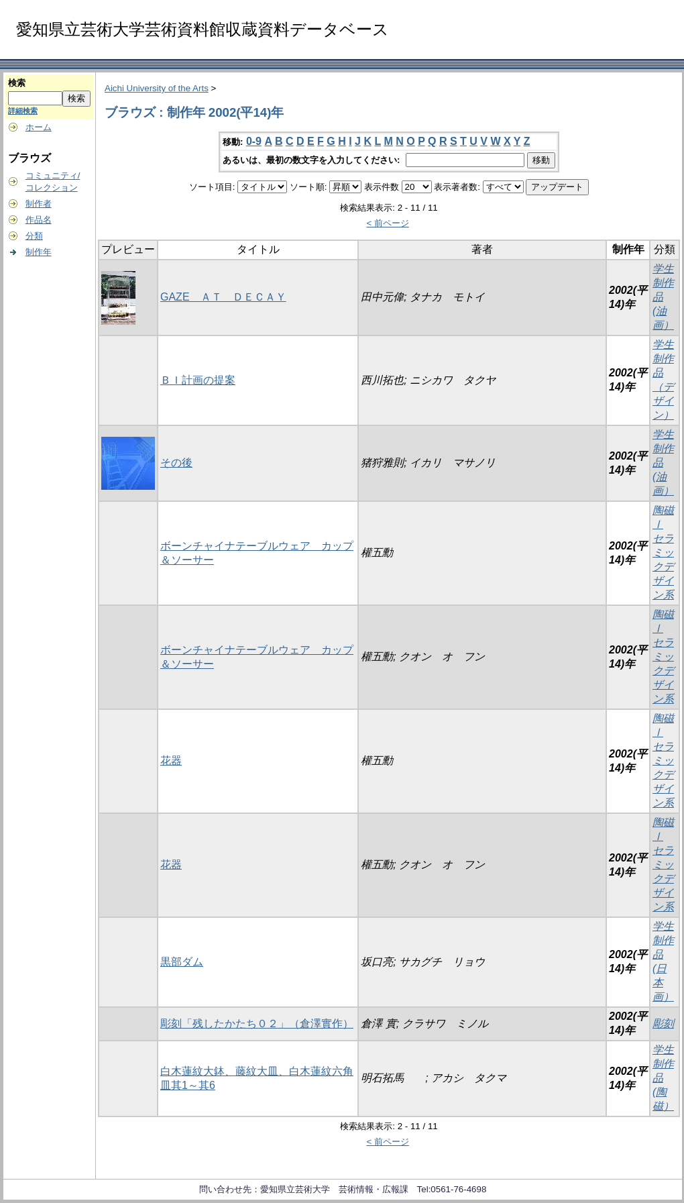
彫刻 (663, 1023)
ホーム (38, 127)
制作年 (38, 252)
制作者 (38, 204)
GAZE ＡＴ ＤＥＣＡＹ (223, 297)
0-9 (254, 141)
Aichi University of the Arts (157, 88)
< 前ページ (387, 223)
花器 (171, 760)
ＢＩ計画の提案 (197, 380)
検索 (16, 83)
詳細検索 (23, 111)
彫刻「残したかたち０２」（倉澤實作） (256, 1023)
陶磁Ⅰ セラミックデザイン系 (663, 552)
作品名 (38, 220)
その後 (176, 462)
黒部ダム (181, 961)
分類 (34, 236)
